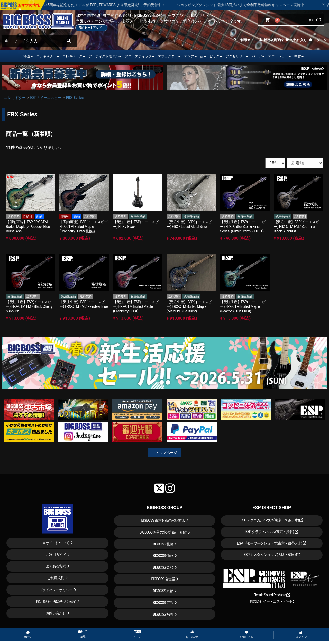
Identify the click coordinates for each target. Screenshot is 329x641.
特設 (26, 56)
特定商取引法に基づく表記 (56, 601)
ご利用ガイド (245, 40)
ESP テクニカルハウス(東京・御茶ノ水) (271, 520)
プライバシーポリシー (55, 590)
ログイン (317, 40)
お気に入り (296, 40)
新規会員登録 (271, 40)
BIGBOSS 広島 (163, 603)
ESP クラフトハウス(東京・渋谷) (271, 532)
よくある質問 (56, 566)
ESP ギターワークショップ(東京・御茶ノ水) (271, 543)
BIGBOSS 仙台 (163, 556)
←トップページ (164, 452)
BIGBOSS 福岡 (163, 614)
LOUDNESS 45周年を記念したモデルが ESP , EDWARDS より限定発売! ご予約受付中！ (112, 5)
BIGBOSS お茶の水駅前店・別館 (163, 532)
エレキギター (46, 56)
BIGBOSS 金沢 (163, 567)
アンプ (189, 56)
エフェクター (168, 56)
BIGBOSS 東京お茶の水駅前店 (163, 520)
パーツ (257, 56)
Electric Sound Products (271, 595)
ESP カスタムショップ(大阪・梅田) (272, 555)
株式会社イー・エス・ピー (272, 601)
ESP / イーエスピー (45, 98)
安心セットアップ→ (91, 28)
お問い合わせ (56, 613)
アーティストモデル (104, 56)
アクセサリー (236, 56)
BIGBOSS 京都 (163, 591)
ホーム (28, 635)
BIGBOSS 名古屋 (163, 579)
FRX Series (75, 98)
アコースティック (138, 56)
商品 (82, 634)
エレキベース (72, 56)
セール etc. (191, 634)
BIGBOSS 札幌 (163, 544)
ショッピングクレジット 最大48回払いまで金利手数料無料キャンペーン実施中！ (258, 5)
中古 (297, 56)
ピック (214, 56)
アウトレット (278, 56)
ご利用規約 (55, 578)
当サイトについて (55, 543)
